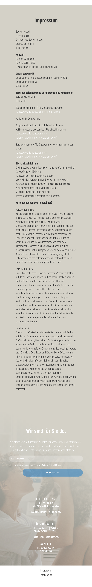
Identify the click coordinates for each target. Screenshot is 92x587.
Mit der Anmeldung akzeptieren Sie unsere (35, 465)
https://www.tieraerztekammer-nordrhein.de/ (38, 111)
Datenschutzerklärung (51, 465)
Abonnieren (53, 472)
